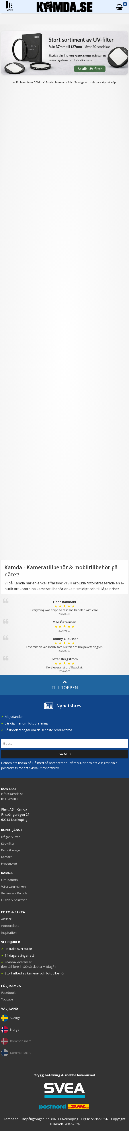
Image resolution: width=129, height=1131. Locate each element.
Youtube (7, 999)
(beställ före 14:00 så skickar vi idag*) (28, 966)
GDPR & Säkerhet (14, 900)
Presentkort (9, 863)
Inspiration (9, 932)
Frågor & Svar (10, 837)
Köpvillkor (7, 843)
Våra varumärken (13, 886)
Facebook (8, 992)
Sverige (11, 1018)
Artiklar (6, 919)
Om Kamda (9, 880)
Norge (10, 1029)
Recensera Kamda (14, 893)
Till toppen (64, 685)
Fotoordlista (10, 926)
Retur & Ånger (10, 850)
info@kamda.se (12, 794)
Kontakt (6, 857)
